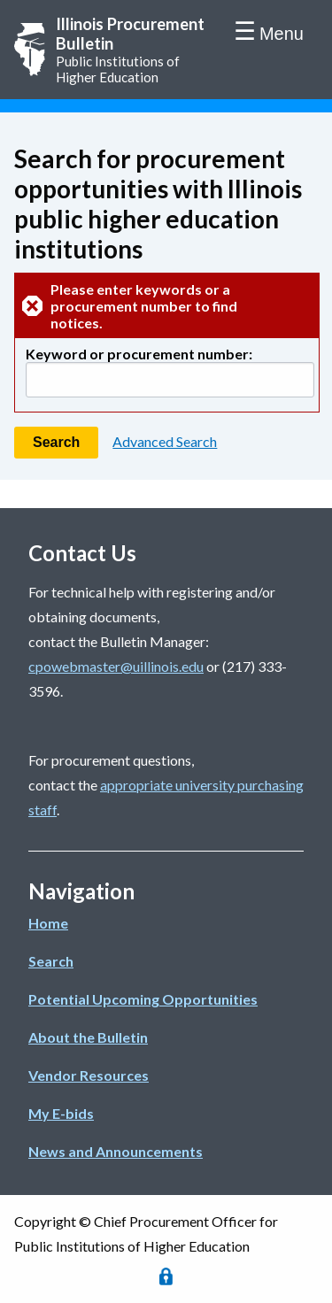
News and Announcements (115, 1151)
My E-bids (61, 1113)
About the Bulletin (88, 1037)
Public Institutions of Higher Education (134, 49)
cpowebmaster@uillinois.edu (116, 666)
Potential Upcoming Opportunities (143, 999)
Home (48, 922)
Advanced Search (164, 441)
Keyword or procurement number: (139, 353)
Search (50, 960)
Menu (281, 33)
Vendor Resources (88, 1075)
